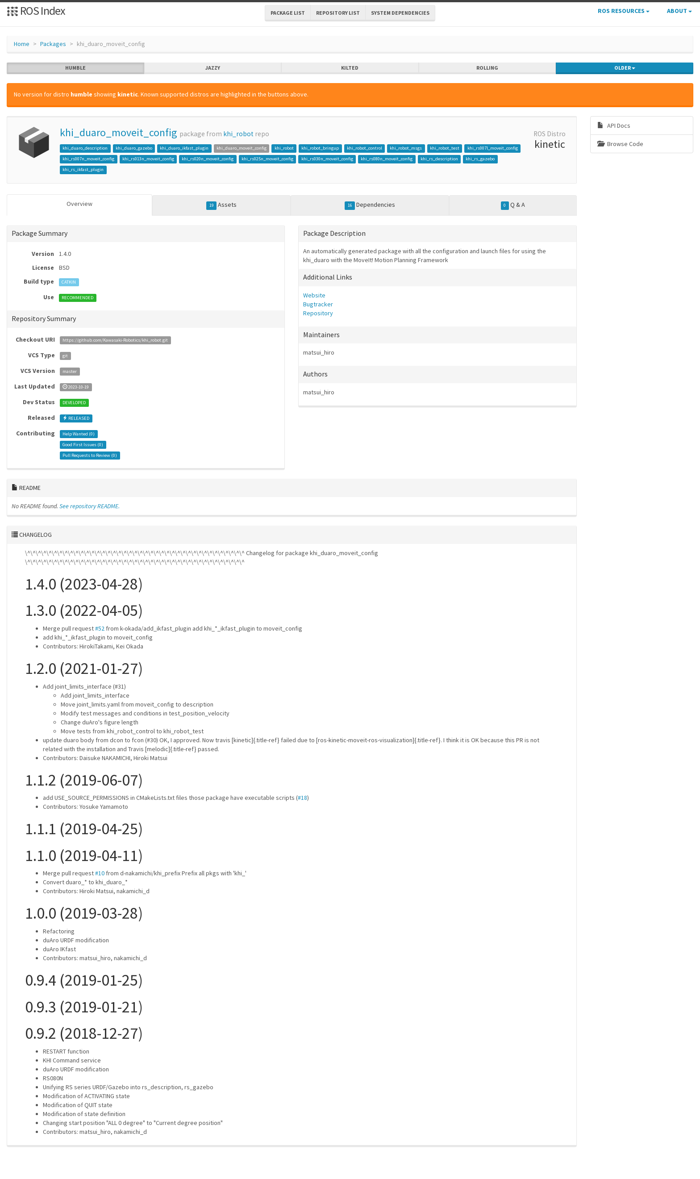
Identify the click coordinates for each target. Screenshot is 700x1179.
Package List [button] (288, 12)
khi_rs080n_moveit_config (386, 159)
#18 (302, 798)
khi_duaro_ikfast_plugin (184, 148)
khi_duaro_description (85, 148)
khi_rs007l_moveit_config (492, 148)
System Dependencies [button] (400, 12)
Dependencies (370, 205)
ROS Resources (624, 11)
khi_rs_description (439, 159)
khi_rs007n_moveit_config (88, 159)
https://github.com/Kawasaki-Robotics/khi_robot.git (115, 340)
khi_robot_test (444, 148)
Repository (318, 313)
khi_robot (238, 134)
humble (75, 67)
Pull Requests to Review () (89, 455)
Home (21, 44)
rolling (487, 67)
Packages (53, 44)
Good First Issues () (82, 444)
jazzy (212, 67)
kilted (349, 67)
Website (314, 295)
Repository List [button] (338, 12)
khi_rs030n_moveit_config (327, 159)
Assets (221, 205)
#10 (99, 873)
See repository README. (89, 506)
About (679, 11)
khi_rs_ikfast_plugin (83, 169)
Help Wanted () (78, 434)
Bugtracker (318, 304)
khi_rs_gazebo (480, 159)
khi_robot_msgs (406, 148)
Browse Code (620, 144)
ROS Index (36, 10)
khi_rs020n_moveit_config (207, 159)
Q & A (513, 205)
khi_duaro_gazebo (134, 148)
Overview (79, 204)
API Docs (613, 125)
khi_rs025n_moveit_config (267, 159)
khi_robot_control (364, 148)
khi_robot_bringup (320, 148)
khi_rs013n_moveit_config (148, 159)
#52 (99, 628)
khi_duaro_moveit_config (118, 132)
